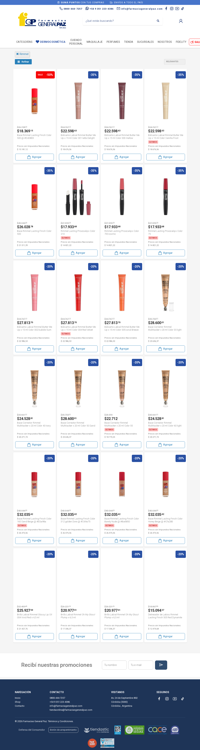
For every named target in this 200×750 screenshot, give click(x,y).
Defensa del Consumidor (32, 729)
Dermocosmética (52, 41)
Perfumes (113, 41)
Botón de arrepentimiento (63, 729)
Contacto (19, 706)
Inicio (17, 698)
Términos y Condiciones (60, 721)
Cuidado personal (76, 42)
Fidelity (181, 41)
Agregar (34, 157)
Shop (17, 702)
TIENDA (128, 41)
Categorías (24, 41)
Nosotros (165, 41)
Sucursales (145, 41)
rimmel (22, 54)
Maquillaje (95, 41)
